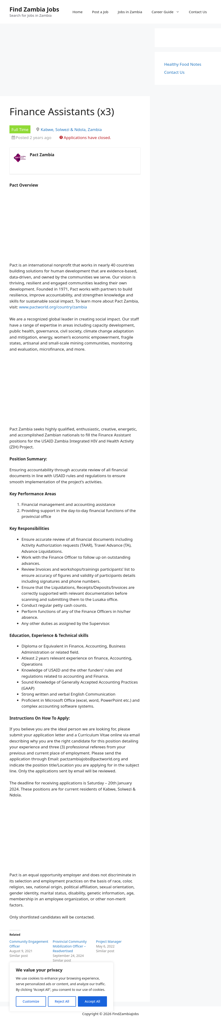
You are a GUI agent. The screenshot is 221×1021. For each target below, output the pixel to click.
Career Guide (168, 12)
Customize (31, 1001)
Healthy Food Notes (182, 64)
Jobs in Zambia (130, 11)
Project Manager (109, 941)
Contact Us (198, 11)
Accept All (92, 1001)
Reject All (62, 1001)
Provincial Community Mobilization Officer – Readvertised (70, 946)
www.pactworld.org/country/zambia (53, 307)
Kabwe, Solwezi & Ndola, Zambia (71, 129)
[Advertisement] (75, 61)
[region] (61, 987)
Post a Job (100, 11)
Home (77, 11)
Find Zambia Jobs (34, 9)
